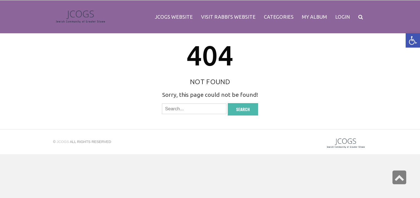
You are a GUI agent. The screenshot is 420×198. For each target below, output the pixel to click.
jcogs (63, 142)
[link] (314, 17)
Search (243, 109)
